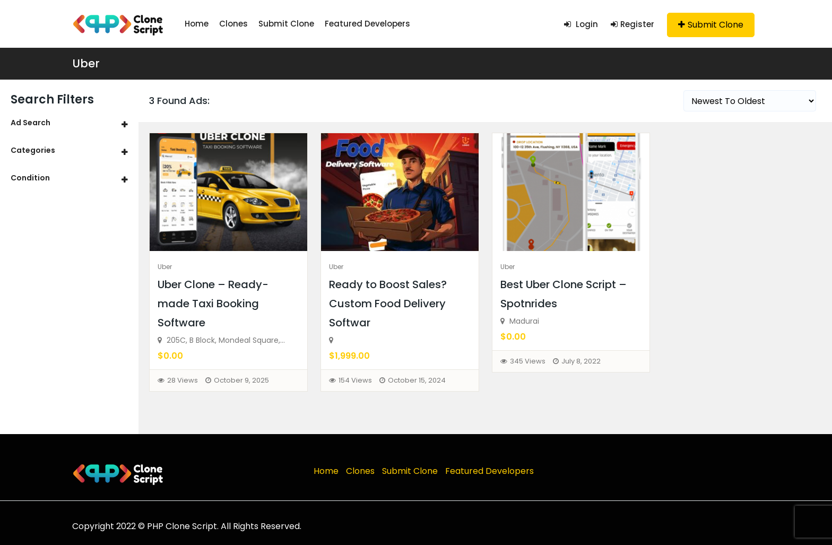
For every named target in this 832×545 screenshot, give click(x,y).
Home (197, 23)
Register (632, 24)
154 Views (355, 380)
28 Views (182, 380)
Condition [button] (30, 177)
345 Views (527, 361)
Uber (86, 63)
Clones (233, 23)
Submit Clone (286, 23)
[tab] (69, 122)
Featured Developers (367, 23)
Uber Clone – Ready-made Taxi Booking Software (213, 303)
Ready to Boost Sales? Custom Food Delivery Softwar (388, 303)
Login (581, 24)
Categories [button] (33, 150)
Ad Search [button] (30, 122)
